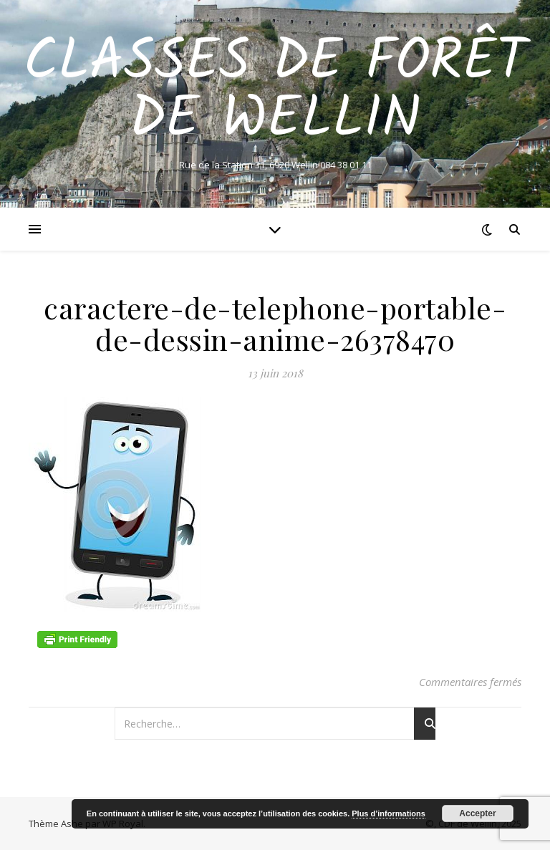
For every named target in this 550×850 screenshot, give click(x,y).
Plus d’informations (388, 813)
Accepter (477, 813)
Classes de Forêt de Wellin (275, 91)
